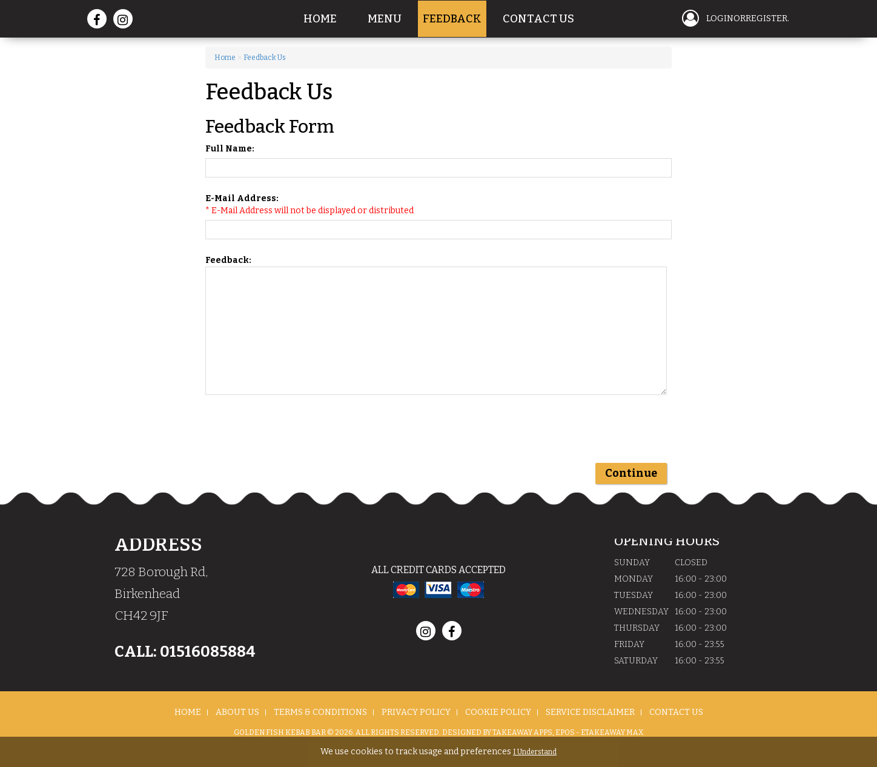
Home (320, 18)
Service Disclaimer (590, 712)
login (719, 18)
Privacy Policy (416, 712)
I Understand (535, 752)
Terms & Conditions (320, 712)
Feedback (452, 18)
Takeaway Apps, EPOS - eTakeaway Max (567, 732)
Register (766, 18)
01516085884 (206, 652)
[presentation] (297, 434)
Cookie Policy (498, 712)
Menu (385, 18)
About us (237, 712)
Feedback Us (264, 57)
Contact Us (538, 18)
